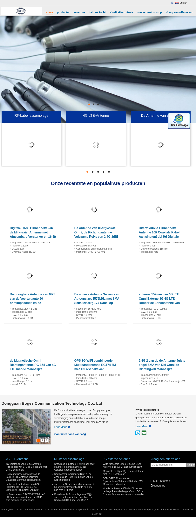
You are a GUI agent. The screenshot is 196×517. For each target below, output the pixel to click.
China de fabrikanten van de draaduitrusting (39, 509)
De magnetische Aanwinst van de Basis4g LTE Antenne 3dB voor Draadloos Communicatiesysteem (23, 477)
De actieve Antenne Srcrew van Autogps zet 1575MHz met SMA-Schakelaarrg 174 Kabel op (97, 299)
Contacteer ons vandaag (70, 434)
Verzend (191, 464)
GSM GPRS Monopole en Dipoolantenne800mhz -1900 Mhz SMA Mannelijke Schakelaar (123, 481)
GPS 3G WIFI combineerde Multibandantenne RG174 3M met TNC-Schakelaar (95, 365)
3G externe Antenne (116, 459)
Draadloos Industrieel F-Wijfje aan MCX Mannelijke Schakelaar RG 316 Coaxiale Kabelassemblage (74, 467)
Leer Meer (62, 426)
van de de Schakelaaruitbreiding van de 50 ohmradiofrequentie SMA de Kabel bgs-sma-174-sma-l (74, 487)
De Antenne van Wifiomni (160, 116)
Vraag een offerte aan (179, 12)
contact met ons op (149, 12)
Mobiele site (158, 485)
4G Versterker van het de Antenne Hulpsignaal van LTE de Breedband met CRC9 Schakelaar (26, 467)
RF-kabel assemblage (31, 116)
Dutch (183, 3)
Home (49, 12)
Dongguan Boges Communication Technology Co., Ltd (52, 403)
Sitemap (165, 480)
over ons (79, 12)
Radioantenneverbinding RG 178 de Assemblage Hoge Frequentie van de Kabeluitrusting (73, 477)
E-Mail (154, 480)
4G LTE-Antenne (96, 116)
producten (63, 12)
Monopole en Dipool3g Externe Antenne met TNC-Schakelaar (123, 472)
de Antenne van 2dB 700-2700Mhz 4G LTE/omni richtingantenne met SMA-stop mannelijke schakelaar (25, 497)
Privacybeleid (8, 509)
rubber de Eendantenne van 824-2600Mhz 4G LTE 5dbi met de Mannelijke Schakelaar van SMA (23, 487)
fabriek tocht (97, 12)
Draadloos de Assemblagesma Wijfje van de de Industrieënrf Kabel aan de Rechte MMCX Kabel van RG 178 (73, 497)
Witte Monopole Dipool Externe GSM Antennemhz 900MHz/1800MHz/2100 (122, 465)
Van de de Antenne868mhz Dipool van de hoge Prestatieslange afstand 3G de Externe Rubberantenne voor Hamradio (123, 491)
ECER (98, 514)
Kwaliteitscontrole (121, 12)
